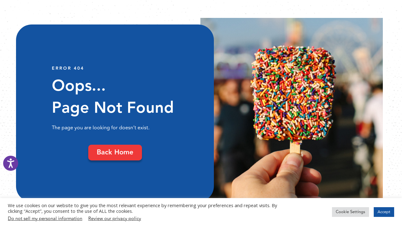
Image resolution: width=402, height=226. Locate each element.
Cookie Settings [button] (350, 212)
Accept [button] (384, 212)
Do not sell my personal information (45, 218)
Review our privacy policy (114, 218)
